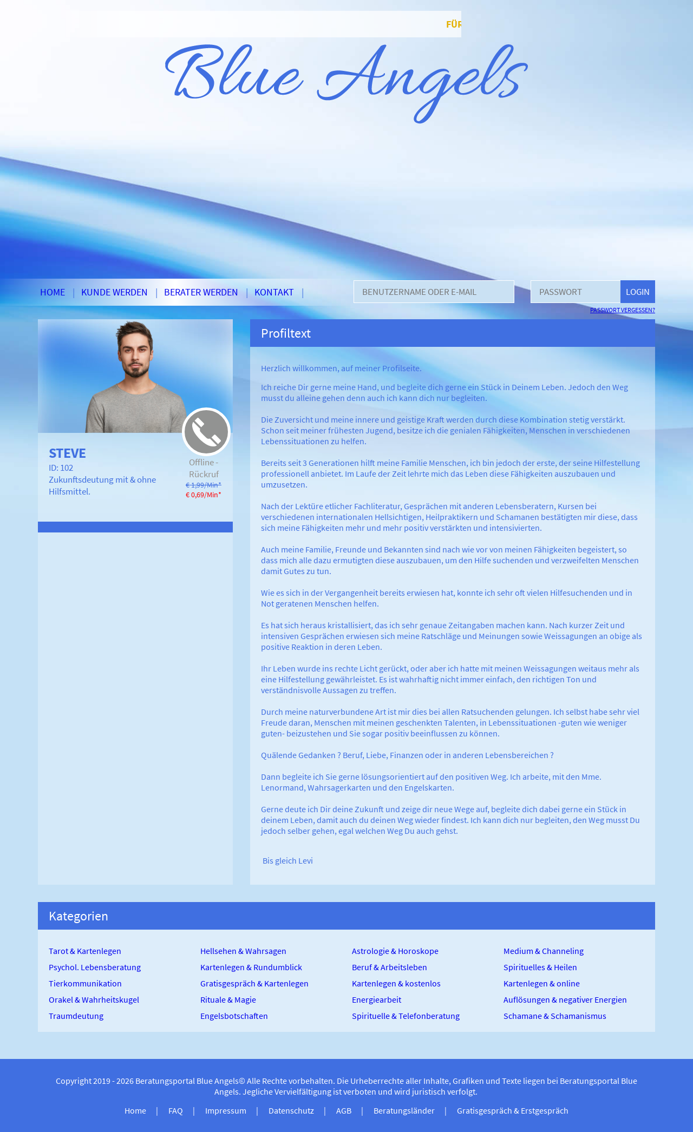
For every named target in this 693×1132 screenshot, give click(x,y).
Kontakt (274, 292)
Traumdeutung (76, 1015)
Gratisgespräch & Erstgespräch (512, 1110)
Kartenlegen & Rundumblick (251, 967)
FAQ (175, 1110)
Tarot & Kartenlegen (85, 950)
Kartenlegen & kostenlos (396, 983)
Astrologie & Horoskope (395, 950)
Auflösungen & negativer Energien (565, 999)
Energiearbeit (376, 999)
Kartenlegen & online (542, 983)
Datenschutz (291, 1110)
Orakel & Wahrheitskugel (94, 999)
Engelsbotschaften (234, 1015)
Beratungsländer (404, 1110)
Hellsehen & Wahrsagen (243, 950)
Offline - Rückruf (204, 468)
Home (52, 292)
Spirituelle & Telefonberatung (406, 1015)
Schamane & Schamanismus (555, 1015)
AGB (343, 1110)
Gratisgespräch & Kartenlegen (254, 983)
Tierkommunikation (85, 983)
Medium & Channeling (544, 950)
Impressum (225, 1110)
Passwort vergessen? (622, 310)
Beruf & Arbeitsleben (389, 967)
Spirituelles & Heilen (540, 967)
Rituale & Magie (228, 999)
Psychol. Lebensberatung (95, 967)
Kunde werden (114, 292)
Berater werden (201, 292)
